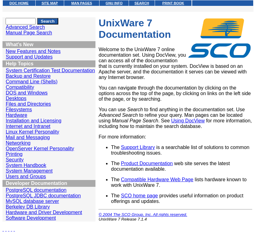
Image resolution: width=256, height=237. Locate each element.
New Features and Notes (33, 51)
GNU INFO (114, 3)
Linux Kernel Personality (32, 131)
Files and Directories (28, 104)
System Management (29, 170)
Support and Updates (29, 56)
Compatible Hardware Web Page (157, 179)
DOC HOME (19, 3)
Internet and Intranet (28, 126)
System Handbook (26, 165)
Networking (18, 143)
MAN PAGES (81, 3)
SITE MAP (50, 3)
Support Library (138, 147)
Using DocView (188, 120)
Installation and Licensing (33, 120)
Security (15, 159)
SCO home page (139, 195)
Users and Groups (26, 176)
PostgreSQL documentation (36, 190)
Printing (14, 154)
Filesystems (19, 109)
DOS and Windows (26, 92)
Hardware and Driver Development (44, 212)
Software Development (31, 218)
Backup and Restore (28, 76)
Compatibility (20, 87)
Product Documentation (147, 163)
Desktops (16, 98)
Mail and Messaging (28, 137)
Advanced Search (25, 27)
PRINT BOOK (173, 3)
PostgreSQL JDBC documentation (43, 195)
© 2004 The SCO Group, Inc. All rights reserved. (143, 214)
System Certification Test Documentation (50, 70)
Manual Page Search (29, 32)
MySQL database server (32, 201)
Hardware (16, 115)
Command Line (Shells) (31, 81)
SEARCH (142, 3)
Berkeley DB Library (28, 206)
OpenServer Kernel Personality (40, 148)
